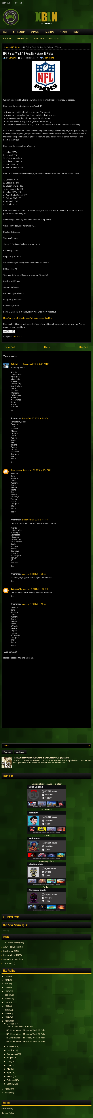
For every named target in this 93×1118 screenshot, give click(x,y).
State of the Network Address (19, 1026)
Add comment (10, 652)
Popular (7, 752)
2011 (7, 1017)
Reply (13, 410)
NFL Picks (15, 47)
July (9, 1061)
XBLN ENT (7, 963)
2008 (7, 1093)
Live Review (8, 951)
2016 (7, 998)
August (10, 1058)
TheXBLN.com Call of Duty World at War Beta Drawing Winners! (41, 758)
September (12, 1054)
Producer (47, 887)
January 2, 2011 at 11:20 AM (34, 574)
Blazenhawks (16, 589)
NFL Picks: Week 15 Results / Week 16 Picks (25, 1034)
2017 (7, 995)
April (9, 1072)
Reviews (76, 32)
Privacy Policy (7, 1108)
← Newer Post (8, 347)
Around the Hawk (11, 959)
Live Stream (49, 32)
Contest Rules (8, 1113)
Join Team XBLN (22, 38)
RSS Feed (18, 2)
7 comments (48, 58)
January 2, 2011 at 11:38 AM (34, 604)
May (9, 1069)
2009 (7, 1089)
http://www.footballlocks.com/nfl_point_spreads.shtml (27, 318)
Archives (20, 752)
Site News (7, 38)
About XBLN (39, 38)
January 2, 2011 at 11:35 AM (35, 589)
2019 (7, 987)
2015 (7, 1002)
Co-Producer (46, 810)
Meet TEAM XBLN (19, 32)
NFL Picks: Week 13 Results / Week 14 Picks (25, 1041)
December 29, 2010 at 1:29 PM (36, 364)
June (9, 1065)
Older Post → (85, 347)
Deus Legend (16, 470)
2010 (7, 1021)
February (11, 1080)
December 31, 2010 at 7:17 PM (35, 520)
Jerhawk (12, 58)
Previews (63, 32)
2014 (7, 1006)
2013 (7, 1010)
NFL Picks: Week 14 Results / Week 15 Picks (25, 1038)
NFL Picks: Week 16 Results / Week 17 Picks (28, 53)
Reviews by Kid (10, 955)
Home (5, 32)
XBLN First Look (10, 947)
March (10, 1076)
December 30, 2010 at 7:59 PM (35, 418)
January (10, 1084)
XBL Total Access (11, 943)
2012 (7, 1013)
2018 (7, 991)
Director (46, 835)
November (11, 1047)
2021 (7, 980)
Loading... (6, 931)
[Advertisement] (37, 735)
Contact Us (54, 38)
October (10, 1050)
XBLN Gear (6, 2)
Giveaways (35, 32)
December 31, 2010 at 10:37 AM (37, 470)
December (11, 1024)
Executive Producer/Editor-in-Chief (47, 784)
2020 (7, 984)
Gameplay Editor (46, 861)
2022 (7, 976)
